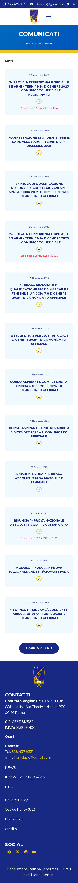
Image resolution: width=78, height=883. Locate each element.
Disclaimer (13, 819)
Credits (11, 829)
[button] (48, 16)
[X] (73, 4)
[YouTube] (34, 852)
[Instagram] (26, 852)
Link (9, 787)
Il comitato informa (25, 777)
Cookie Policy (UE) (20, 809)
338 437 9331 (22, 752)
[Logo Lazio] (34, 16)
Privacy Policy (16, 800)
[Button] (39, 101)
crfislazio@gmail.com (33, 758)
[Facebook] (67, 4)
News (10, 768)
